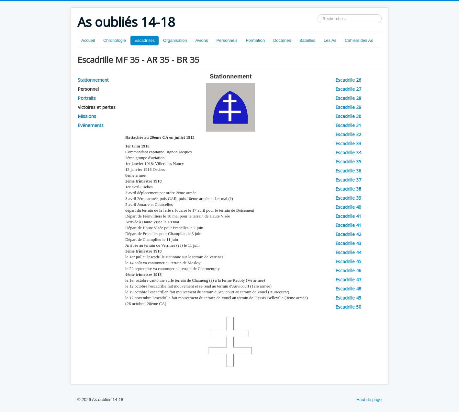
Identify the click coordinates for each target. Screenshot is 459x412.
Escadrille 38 (348, 189)
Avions (202, 40)
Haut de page (369, 399)
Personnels (226, 40)
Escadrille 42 (348, 234)
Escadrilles (144, 40)
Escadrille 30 (348, 116)
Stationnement (93, 80)
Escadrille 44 (348, 252)
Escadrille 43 (348, 243)
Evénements (91, 125)
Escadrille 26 (348, 80)
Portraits (87, 98)
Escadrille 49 (348, 298)
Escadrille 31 (348, 125)
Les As (330, 40)
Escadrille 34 (348, 152)
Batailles (307, 40)
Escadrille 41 (348, 216)
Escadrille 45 (348, 261)
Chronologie (114, 40)
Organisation (175, 40)
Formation (255, 40)
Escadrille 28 (348, 98)
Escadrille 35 (348, 162)
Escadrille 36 (348, 171)
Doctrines (282, 40)
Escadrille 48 (348, 289)
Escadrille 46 (348, 270)
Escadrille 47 (348, 280)
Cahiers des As (359, 40)
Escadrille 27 (348, 89)
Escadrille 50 (348, 307)
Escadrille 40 (348, 207)
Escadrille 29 (348, 107)
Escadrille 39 (348, 198)
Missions (87, 116)
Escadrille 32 (348, 134)
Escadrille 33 (348, 143)
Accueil (88, 40)
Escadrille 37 (348, 180)
